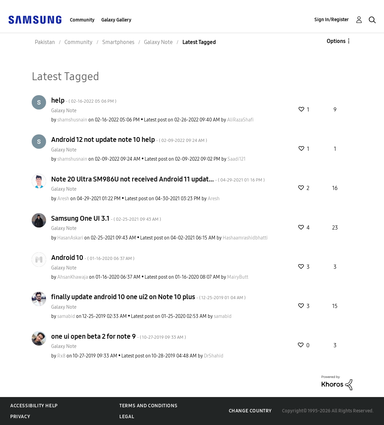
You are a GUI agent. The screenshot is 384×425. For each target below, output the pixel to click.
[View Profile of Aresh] (63, 199)
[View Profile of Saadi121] (236, 159)
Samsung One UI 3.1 (106, 218)
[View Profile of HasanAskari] (70, 238)
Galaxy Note (63, 111)
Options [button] (336, 41)
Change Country (250, 411)
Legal (126, 417)
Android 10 (92, 257)
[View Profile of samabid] (66, 316)
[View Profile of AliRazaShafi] (240, 120)
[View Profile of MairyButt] (237, 277)
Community (82, 20)
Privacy (20, 417)
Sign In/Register (331, 20)
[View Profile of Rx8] (61, 356)
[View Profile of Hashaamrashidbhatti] (245, 238)
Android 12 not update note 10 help (129, 139)
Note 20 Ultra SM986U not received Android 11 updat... (158, 179)
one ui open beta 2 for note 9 (118, 336)
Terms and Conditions (148, 406)
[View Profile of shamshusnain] (72, 120)
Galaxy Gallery (116, 20)
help (83, 100)
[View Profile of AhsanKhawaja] (72, 277)
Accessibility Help (34, 406)
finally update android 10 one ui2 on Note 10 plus (148, 297)
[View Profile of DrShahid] (213, 356)
